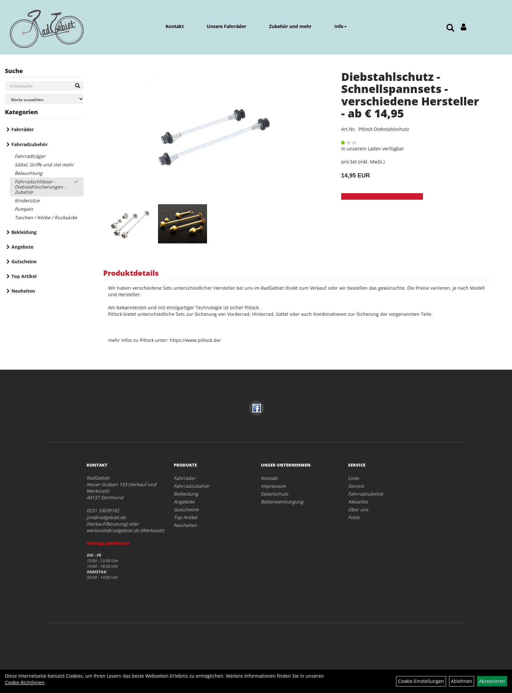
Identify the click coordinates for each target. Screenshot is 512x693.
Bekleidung (24, 232)
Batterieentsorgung (282, 502)
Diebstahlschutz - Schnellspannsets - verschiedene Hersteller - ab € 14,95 (410, 95)
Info (340, 26)
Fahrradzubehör (29, 144)
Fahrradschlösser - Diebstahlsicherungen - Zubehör (40, 186)
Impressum (273, 486)
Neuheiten (23, 291)
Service (356, 486)
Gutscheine (24, 261)
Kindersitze (27, 200)
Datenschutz (274, 494)
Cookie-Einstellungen (421, 681)
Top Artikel (24, 276)
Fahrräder (22, 129)
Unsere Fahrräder (226, 26)
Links (353, 478)
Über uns (358, 509)
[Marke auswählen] (44, 99)
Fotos (354, 517)
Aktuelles (358, 502)
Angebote (22, 247)
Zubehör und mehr (290, 26)
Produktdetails (131, 273)
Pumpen (24, 209)
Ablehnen (461, 681)
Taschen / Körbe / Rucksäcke (46, 217)
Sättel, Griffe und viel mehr (44, 165)
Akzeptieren (492, 681)
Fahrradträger (30, 156)
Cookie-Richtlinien (24, 682)
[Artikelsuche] (450, 28)
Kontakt (175, 26)
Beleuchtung (28, 173)
